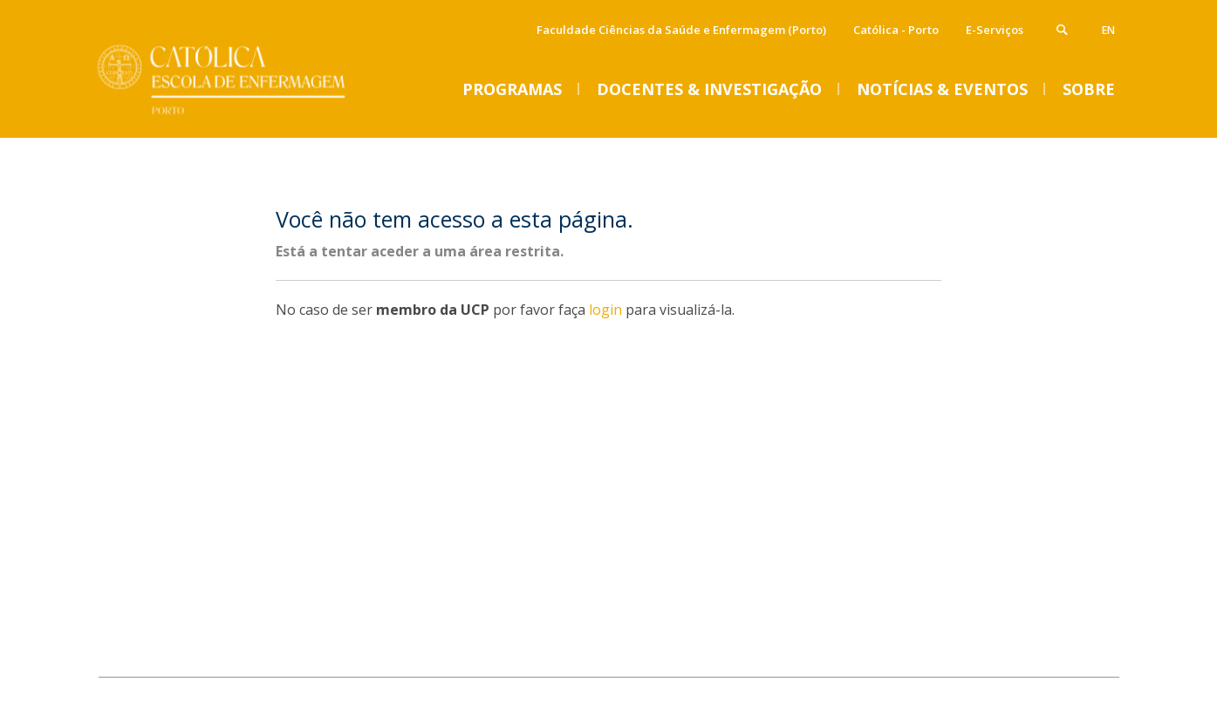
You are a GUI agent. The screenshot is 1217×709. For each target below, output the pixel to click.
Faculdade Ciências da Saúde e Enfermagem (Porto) (681, 29)
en (1108, 30)
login (605, 309)
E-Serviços (994, 29)
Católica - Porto (896, 29)
